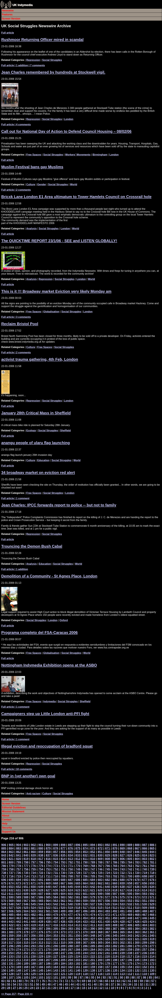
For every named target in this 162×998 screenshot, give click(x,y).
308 (77, 942)
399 (26, 928)
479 (55, 914)
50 (37, 984)
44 (72, 984)
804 (137, 858)
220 (107, 956)
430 (107, 921)
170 (11, 967)
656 (144, 883)
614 (144, 890)
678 (137, 879)
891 (114, 844)
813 (70, 858)
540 (70, 904)
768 (92, 865)
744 (114, 869)
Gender (41, 184)
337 (18, 939)
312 (48, 942)
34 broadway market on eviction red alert (38, 472)
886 (152, 844)
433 (85, 921)
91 (115, 977)
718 (152, 872)
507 (3, 911)
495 (92, 911)
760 (152, 865)
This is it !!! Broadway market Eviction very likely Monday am (56, 291)
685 (85, 879)
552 (137, 900)
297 (3, 946)
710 (55, 876)
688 (63, 879)
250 (40, 953)
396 (48, 928)
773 (55, 865)
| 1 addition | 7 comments (23, 65)
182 (77, 963)
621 (92, 890)
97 (81, 977)
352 (63, 935)
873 (92, 848)
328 (85, 939)
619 (107, 890)
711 (48, 876)
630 (26, 890)
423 (3, 925)
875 (77, 848)
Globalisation (51, 311)
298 (152, 942)
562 (63, 900)
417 (48, 925)
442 (18, 921)
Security (7, 827)
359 (11, 935)
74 (54, 980)
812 (77, 858)
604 (63, 893)
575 (122, 897)
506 (11, 911)
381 (3, 932)
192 (3, 963)
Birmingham (100, 154)
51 (31, 984)
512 (122, 907)
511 (129, 907)
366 (114, 932)
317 (11, 942)
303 (114, 942)
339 (3, 939)
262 (107, 949)
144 (48, 970)
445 (152, 918)
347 (100, 935)
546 (26, 904)
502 (40, 911)
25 (26, 987)
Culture (30, 184)
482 (33, 914)
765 (114, 865)
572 (144, 897)
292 (40, 946)
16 (78, 987)
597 (114, 893)
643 (85, 886)
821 (11, 858)
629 (33, 890)
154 (129, 967)
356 (33, 935)
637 (129, 886)
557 (100, 900)
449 (122, 918)
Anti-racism (33, 793)
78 (31, 980)
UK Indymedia (22, 5)
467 (144, 914)
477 (70, 914)
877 (63, 848)
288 (70, 946)
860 (33, 851)
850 (107, 851)
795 (48, 862)
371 (77, 932)
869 (122, 848)
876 (70, 848)
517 (85, 907)
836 (55, 855)
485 (11, 914)
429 (114, 921)
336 (26, 939)
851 (100, 851)
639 (114, 886)
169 (18, 967)
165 (48, 967)
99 (69, 977)
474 (92, 914)
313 (40, 942)
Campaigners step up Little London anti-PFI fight (45, 714)
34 (129, 984)
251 (33, 953)
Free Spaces (33, 154)
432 (92, 921)
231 (26, 956)
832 (85, 855)
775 (40, 865)
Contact (6, 819)
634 (152, 886)
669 (48, 883)
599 (100, 893)
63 (118, 980)
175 (129, 963)
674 (11, 883)
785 (122, 862)
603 (70, 893)
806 (122, 858)
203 (77, 960)
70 (78, 980)
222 (92, 956)
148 (18, 970)
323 (122, 939)
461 (33, 918)
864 (3, 851)
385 (129, 928)
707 (77, 876)
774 (48, 865)
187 (40, 963)
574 (129, 897)
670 (40, 883)
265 (85, 949)
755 (33, 869)
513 (114, 907)
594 (137, 893)
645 (70, 886)
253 (18, 953)
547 (18, 904)
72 (66, 980)
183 (70, 963)
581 (77, 897)
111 (137, 973)
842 (11, 855)
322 (129, 939)
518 (77, 907)
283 (107, 946)
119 (77, 973)
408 (114, 925)
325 (107, 939)
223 (85, 956)
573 (137, 897)
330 (70, 939)
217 (129, 956)
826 (129, 855)
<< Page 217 (8, 994)
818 (33, 858)
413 (77, 925)
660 (114, 883)
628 (40, 890)
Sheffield (65, 430)
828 (114, 855)
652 (18, 886)
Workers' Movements (77, 154)
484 (18, 914)
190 (18, 963)
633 (3, 890)
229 (40, 956)
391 (85, 928)
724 (107, 872)
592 (152, 893)
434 (77, 921)
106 (18, 977)
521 (55, 907)
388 (107, 928)
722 (122, 872)
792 (70, 862)
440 (33, 921)
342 (137, 935)
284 (100, 946)
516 (92, 907)
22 (43, 987)
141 (70, 970)
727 (85, 872)
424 (152, 921)
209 (33, 960)
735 (26, 872)
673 (18, 883)
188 (33, 963)
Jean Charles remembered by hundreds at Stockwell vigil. (53, 72)
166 (40, 967)
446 (144, 918)
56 (3, 984)
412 (85, 925)
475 (85, 914)
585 (48, 897)
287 (77, 946)
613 (152, 890)
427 (129, 921)
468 (137, 914)
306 (92, 942)
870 (114, 848)
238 (129, 953)
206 (55, 960)
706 (85, 876)
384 (137, 928)
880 (40, 848)
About (5, 815)
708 (70, 876)
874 (85, 848)
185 (55, 963)
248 (55, 953)
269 (55, 949)
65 (106, 980)
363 (137, 932)
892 (107, 844)
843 (3, 855)
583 (63, 897)
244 (85, 953)
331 (63, 939)
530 (144, 904)
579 (92, 897)
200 (100, 960)
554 (122, 900)
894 (92, 844)
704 (100, 876)
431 (100, 921)
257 (144, 949)
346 (107, 935)
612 (3, 893)
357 (26, 935)
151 (152, 967)
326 (100, 939)
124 (40, 973)
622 (85, 890)
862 (18, 851)
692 (33, 879)
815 (55, 858)
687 (70, 879)
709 (63, 876)
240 (114, 953)
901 (40, 844)
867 (137, 848)
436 (63, 921)
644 (77, 886)
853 (85, 851)
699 (137, 876)
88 (133, 977)
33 (135, 984)
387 (114, 928)
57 (153, 980)
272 (33, 949)
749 (77, 869)
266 (77, 949)
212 (11, 960)
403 (152, 925)
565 (40, 900)
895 (85, 844)
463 (18, 918)
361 (152, 932)
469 (129, 914)
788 (100, 862)
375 (48, 932)
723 (114, 872)
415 (63, 925)
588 (26, 897)
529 (152, 904)
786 (114, 862)
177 (114, 963)
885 (3, 848)
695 (11, 879)
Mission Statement (13, 811)
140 (77, 970)
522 (48, 907)
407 (122, 925)
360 (3, 935)
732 (48, 872)
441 (26, 921)
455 (77, 918)
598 (107, 893)
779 (11, 865)
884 (11, 848)
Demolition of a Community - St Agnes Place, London (49, 576)
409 (107, 925)
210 (26, 960)
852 (92, 851)
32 (141, 984)
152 (144, 967)
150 (3, 970)
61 (129, 980)
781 (152, 862)
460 (40, 918)
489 (137, 911)
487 (152, 911)
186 (48, 963)
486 (3, 914)
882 (26, 848)
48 (49, 984)
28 (8, 987)
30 (153, 984)
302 (122, 942)
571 (152, 897)
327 (92, 939)
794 (55, 862)
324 (114, 939)
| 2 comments (16, 190)
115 (107, 973)
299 (144, 942)
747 (92, 869)
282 (114, 946)
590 (11, 897)
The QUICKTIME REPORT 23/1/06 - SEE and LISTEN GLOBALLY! (59, 241)
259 (129, 949)
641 (100, 886)
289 (63, 946)
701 (122, 876)
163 (63, 967)
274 (18, 949)
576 (114, 897)
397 (40, 928)
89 (127, 977)
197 (122, 960)
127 (18, 973)
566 (33, 900)
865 (152, 848)
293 (33, 946)
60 (135, 980)
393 (70, 928)
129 (3, 973)
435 (70, 921)
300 (137, 942)
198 (114, 960)
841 (18, 855)
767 (100, 865)
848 (122, 851)
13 (95, 987)
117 (92, 973)
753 (48, 869)
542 (55, 904)
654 (3, 886)
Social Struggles (52, 60)
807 (114, 858)
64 (112, 980)
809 (100, 858)
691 (40, 879)
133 (129, 970)
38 (106, 984)
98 (75, 977)
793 (63, 862)
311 (55, 942)
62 (124, 980)
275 (11, 949)
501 (48, 911)
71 (72, 980)
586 (40, 897)
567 (26, 900)
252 (26, 953)
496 (85, 911)
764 (122, 865)
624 (70, 890)
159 (92, 967)
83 (3, 980)
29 (3, 987)
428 (122, 921)
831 (92, 855)
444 (3, 921)
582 (70, 897)
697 (152, 876)
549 (3, 904)
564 (48, 900)
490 (129, 911)
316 (18, 942)
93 (104, 977)
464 (11, 918)
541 (63, 904)
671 (33, 883)
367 (107, 932)
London (68, 119)
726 (92, 872)
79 (26, 980)
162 (70, 967)
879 (48, 848)
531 (137, 904)
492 (114, 911)
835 (63, 855)
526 (18, 907)
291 (48, 946)
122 (55, 973)
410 (100, 925)
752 (55, 869)
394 (63, 928)
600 (92, 893)
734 (33, 872)
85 (150, 977)
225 (70, 956)
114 (114, 973)
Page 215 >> (25, 994)
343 (129, 935)
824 (144, 855)
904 (18, 844)
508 (152, 907)
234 (3, 956)
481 (40, 914)
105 (26, 977)
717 (3, 876)
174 (137, 963)
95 (92, 977)
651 (26, 886)
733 (40, 872)
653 (11, 886)
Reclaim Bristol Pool (19, 324)
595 (129, 893)
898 (63, 844)
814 (63, 858)
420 (26, 925)
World (73, 184)
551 (144, 900)
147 (26, 970)
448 (129, 918)
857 (55, 851)
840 (26, 855)
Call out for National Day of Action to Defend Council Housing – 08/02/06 (66, 131)
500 (55, 911)
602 (77, 893)
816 (48, 858)
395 (55, 928)
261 (114, 949)
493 (107, 911)
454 (85, 918)
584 (55, 897)
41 (89, 984)
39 (101, 984)
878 (55, 848)
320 (144, 939)
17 (72, 987)
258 (137, 949)
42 (83, 984)
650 (33, 886)
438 (48, 921)
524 (33, 907)
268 (63, 949)
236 (144, 953)
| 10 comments (16, 769)
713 (33, 876)
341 (144, 935)
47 (54, 984)
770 (77, 865)
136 (107, 970)
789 (92, 862)
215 (144, 956)
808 (107, 858)
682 (107, 879)
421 (18, 925)
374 (55, 932)
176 (122, 963)
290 (55, 946)
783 (137, 862)
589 (18, 897)
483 (26, 914)
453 (92, 918)
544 (40, 904)
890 (122, 844)
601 (85, 893)
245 (77, 953)
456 (70, 918)
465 (3, 918)
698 (144, 876)
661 (107, 883)
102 (48, 977)
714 (26, 876)
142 (63, 970)
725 (100, 872)
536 (100, 904)
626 (55, 890)
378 (26, 932)
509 (144, 907)
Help (4, 823)
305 (100, 942)
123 (48, 973)
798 (26, 862)
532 (129, 904)
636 (137, 886)
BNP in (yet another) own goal (28, 776)
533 (122, 904)
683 (100, 879)
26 (20, 987)
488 (144, 911)
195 (137, 960)
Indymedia (49, 701)
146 (33, 970)
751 (63, 869)
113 (122, 973)
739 (152, 869)
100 (63, 977)
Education (43, 460)
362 (144, 932)
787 (107, 862)
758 (11, 869)
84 (156, 977)
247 (63, 953)
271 (40, 949)
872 (100, 848)
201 (92, 960)
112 (129, 973)
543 (48, 904)
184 (63, 963)
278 (144, 946)
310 (63, 942)
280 (129, 946)
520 (63, 907)
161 (77, 967)
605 (55, 893)
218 (122, 956)
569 (11, 900)
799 (18, 862)
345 (114, 935)
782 (144, 862)
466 (152, 914)
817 (40, 858)
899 (55, 844)
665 (77, 883)
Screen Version (11, 18)
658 (129, 883)
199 (107, 960)
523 (40, 907)
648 (48, 886)
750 (70, 869)
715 (18, 876)
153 (137, 967)
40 (95, 984)
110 (144, 973)
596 (122, 893)
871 (107, 848)
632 (11, 890)
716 (11, 876)
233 (11, 956)
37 (112, 984)
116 (100, 973)
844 (152, 851)
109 (152, 973)
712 (40, 876)
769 (85, 865)
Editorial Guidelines (14, 807)
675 (3, 883)
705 (92, 876)
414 (70, 925)
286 (85, 946)
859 (40, 851)
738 (3, 872)
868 (129, 848)
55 (8, 984)
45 (66, 984)
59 (141, 980)
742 (129, 869)
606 (48, 893)
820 (18, 858)
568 (18, 900)
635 (144, 886)
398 (33, 928)
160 (85, 967)
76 (43, 980)
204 (70, 960)
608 (33, 893)
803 (144, 858)
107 (11, 977)
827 (122, 855)
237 (137, 953)
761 (144, 865)
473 (100, 914)
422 (11, 925)
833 (77, 855)
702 (114, 876)
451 (107, 918)
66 (101, 980)
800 (11, 862)
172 (152, 963)
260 (122, 949)
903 (26, 844)
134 (122, 970)
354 (48, 935)
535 (107, 904)
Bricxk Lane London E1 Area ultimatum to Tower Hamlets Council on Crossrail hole (76, 197)
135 (114, 970)
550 (152, 900)
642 (92, 886)
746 (100, 869)
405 (137, 925)
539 (77, 904)
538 (85, 904)
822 (3, 858)
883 (18, 848)
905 (11, 844)
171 (3, 967)
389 (100, 928)
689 (55, 879)
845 (144, 851)
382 (152, 928)
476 (77, 914)
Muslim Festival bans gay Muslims (32, 167)
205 (63, 960)
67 (95, 980)
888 (137, 844)
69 (83, 980)
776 (33, 865)
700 (129, 876)
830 (100, 855)
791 (77, 862)
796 (40, 862)
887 (144, 844)
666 (70, 883)
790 (85, 862)
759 (3, 869)
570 (3, 900)
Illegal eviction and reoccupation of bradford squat (47, 746)
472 (107, 914)
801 (3, 862)
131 (144, 970)
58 (147, 980)
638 (122, 886)
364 (129, 932)
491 (122, 911)
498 (70, 911)
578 (100, 897)
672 (26, 883)
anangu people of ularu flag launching (35, 443)
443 (11, 921)
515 (100, 907)
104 (33, 977)
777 (26, 865)
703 (107, 876)
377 (33, 932)
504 (26, 911)
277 (152, 946)
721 (129, 872)
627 (48, 890)
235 (152, 953)
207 (48, 960)
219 (114, 956)
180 (92, 963)
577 (107, 897)
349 (85, 935)
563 (55, 900)
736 (18, 872)
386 (122, 928)
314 (33, 942)
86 (144, 977)
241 (107, 953)
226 (63, 956)
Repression (33, 60)
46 (60, 984)
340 (152, 935)
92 (110, 977)
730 (63, 872)
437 (55, 921)
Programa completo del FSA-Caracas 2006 (39, 632)
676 (152, 879)
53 (20, 984)
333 (48, 939)
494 (100, 911)
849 (114, 851)
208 (40, 960)
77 (37, 980)
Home (5, 799)
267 (70, 949)
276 (3, 949)
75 (49, 980)
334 (40, 939)
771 (70, 865)
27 (14, 987)
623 (77, 890)
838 (40, 855)
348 (92, 935)
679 (129, 879)
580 (85, 897)
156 (114, 967)
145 (40, 970)
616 (129, 890)
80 (20, 980)
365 (122, 932)
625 (63, 890)
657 (137, 883)
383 (144, 928)
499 (63, 911)
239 (122, 953)
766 (107, 865)
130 (152, 970)
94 (98, 977)
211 (18, 960)
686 (77, 879)
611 (11, 893)
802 (152, 858)
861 (26, 851)
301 (129, 942)
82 (8, 980)
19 (60, 987)
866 (144, 848)
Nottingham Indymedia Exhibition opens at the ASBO (49, 665)
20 (54, 987)
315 (26, 942)
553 (129, 900)
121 (63, 973)
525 (26, 907)
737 (11, 872)
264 (92, 949)
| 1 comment (15, 498)
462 (26, 918)
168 (26, 967)
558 (92, 900)
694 (18, 879)
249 (48, 953)
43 (78, 984)
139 (85, 970)
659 (122, 883)
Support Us (9, 831)
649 (40, 886)
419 (33, 925)
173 (144, 963)
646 (63, 886)
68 (89, 980)
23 (37, 987)
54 (14, 984)
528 (3, 907)
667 (63, 883)
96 (87, 977)
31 (147, 984)
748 (85, 869)
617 (122, 890)
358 (18, 935)
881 (33, 848)
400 (18, 928)
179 (100, 963)
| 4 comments (16, 124)
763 (129, 865)
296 (11, 946)
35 (124, 984)
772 (63, 865)
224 (77, 956)
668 (55, 883)
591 (3, 897)
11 (106, 987)
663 (92, 883)
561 (70, 900)
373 (63, 932)
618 (114, 890)
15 (83, 987)
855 (70, 851)
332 (55, 939)
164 (55, 967)
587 (33, 897)
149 (11, 970)
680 (122, 879)
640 (107, 886)
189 (26, 963)
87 (138, 977)
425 (144, 921)
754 (40, 869)
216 (137, 956)
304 (107, 942)
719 (144, 872)
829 (107, 855)
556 (107, 900)
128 (11, 973)
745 (107, 869)
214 (152, 956)
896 (77, 844)
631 (18, 890)
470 (122, 914)
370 (85, 932)
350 (77, 935)
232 (18, 956)
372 (70, 932)
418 (40, 925)
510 (137, 907)
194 (144, 960)
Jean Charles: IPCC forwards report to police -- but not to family (58, 505)
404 (144, 925)
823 (152, 855)
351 (70, 935)
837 (48, 855)
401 (11, 928)
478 (63, 914)
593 (144, 893)
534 (114, 904)
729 (70, 872)
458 (55, 918)
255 (3, 953)
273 (26, 949)
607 (40, 893)
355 (40, 935)
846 (137, 851)
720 (137, 872)
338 (11, 939)
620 (100, 890)
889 (129, 844)
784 (129, 862)
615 (137, 890)
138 (92, 970)
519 (70, 907)
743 (122, 869)
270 (48, 949)
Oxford (63, 620)
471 (114, 914)
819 (26, 858)
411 (92, 925)
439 (40, 921)
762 (137, 865)
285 (92, 946)
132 (137, 970)
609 (26, 893)
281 (122, 946)
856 (63, 851)
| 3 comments (16, 317)
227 (55, 956)
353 (55, 935)
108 (3, 977)
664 (85, 883)
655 (152, 883)
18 (66, 987)
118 (85, 973)
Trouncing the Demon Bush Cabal (31, 546)
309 (70, 942)
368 (100, 932)
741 (137, 869)
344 (122, 935)
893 (100, 844)
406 (129, 925)
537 (92, 904)
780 (3, 865)
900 (48, 844)
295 (18, 946)
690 (48, 879)
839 (33, 855)
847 (129, 851)
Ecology (31, 430)
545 (33, 904)
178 (107, 963)
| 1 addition (14, 569)
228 (48, 956)
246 (70, 953)
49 (43, 984)
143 (55, 970)
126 (26, 973)
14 (89, 987)
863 (11, 851)
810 (92, 858)
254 (11, 953)
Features (7, 14)
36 (118, 984)
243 (92, 953)
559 (85, 900)
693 (26, 879)
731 (55, 872)
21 (49, 987)
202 (85, 960)
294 (26, 946)
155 (122, 967)
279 (137, 946)
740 (144, 869)
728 (77, 872)
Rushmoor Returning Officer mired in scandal (42, 39)
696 (3, 879)
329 (77, 939)
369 (92, 932)
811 (85, 858)
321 (137, 939)
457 (63, 918)
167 (33, 967)
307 (85, 942)
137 (100, 970)
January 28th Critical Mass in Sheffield (36, 413)
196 (129, 960)
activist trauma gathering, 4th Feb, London (39, 359)
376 (40, 932)
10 (112, 987)
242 (100, 953)
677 (144, 879)
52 (26, 984)
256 (152, 949)
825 (137, 855)
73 (60, 980)
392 (77, 928)
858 (48, 851)
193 (152, 960)
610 (18, 893)
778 (18, 865)
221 (100, 956)
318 (3, 942)
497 (77, 911)
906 (3, 844)
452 (100, 918)
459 (48, 918)
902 (33, 844)
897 (70, 844)
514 (107, 907)
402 (3, 928)
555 (114, 900)
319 (152, 939)
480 (48, 914)
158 (100, 967)
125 (33, 973)
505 (18, 911)
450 (114, 918)
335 (33, 939)
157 (107, 967)
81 (14, 980)
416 (55, 925)
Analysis (31, 228)
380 (11, 932)
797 (33, 862)
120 (70, 973)
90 (121, 977)
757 (18, 869)
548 (11, 904)
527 (11, 907)
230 (33, 956)
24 (31, 987)
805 (129, 858)
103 (40, 977)
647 (55, 886)
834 (70, 855)
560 (77, 900)
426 (137, 921)
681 (114, 879)
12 (101, 987)
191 (11, 963)
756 (26, 869)
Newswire (8, 10)
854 (77, 851)
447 (137, 918)
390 (92, 928)
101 (55, 977)
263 (100, 949)
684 (92, 879)
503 (33, 911)
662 (100, 883)
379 (18, 932)
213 (3, 960)
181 (85, 963)
